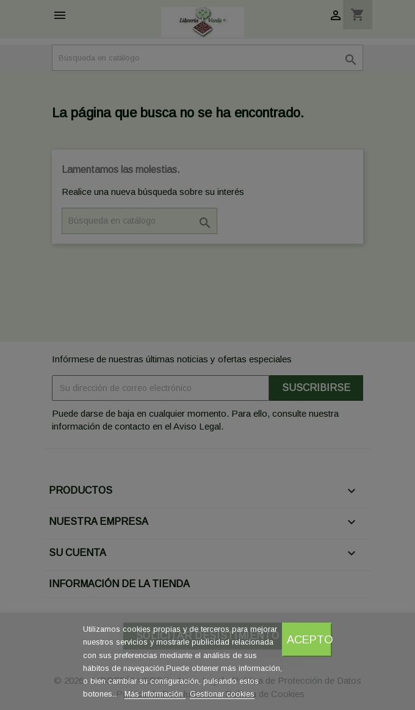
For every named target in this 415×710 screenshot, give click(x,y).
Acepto (309, 639)
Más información (155, 693)
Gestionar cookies (222, 693)
